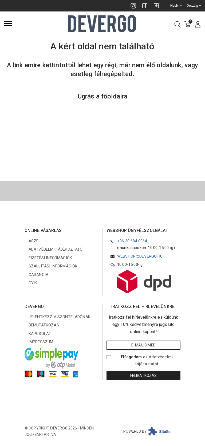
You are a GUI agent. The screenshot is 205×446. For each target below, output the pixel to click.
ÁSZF (34, 241)
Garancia (38, 274)
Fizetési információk (50, 257)
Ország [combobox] (194, 5)
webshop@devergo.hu (140, 256)
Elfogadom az (147, 360)
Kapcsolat (40, 333)
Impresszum (41, 342)
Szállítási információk (53, 266)
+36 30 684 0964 (132, 241)
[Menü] (8, 23)
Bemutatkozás (44, 325)
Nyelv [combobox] (176, 5)
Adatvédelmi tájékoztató (56, 249)
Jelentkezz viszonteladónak (59, 316)
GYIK (33, 283)
